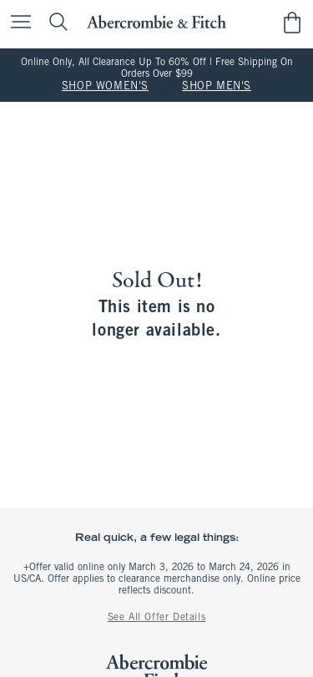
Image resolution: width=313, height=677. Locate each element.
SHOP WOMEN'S (105, 87)
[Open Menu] (16, 23)
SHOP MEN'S (216, 87)
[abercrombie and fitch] (156, 22)
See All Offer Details (157, 618)
